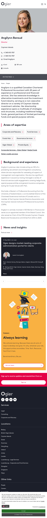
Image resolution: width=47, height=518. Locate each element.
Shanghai (4, 466)
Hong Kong (4, 446)
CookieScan (42, 507)
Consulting (4, 414)
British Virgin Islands (7, 433)
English (5, 506)
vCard (4, 65)
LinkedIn (5, 68)
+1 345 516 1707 (7, 56)
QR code (18, 65)
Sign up (23, 382)
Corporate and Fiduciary (8, 417)
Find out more (6, 233)
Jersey (3, 453)
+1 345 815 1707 (7, 52)
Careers (3, 488)
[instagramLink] (7, 399)
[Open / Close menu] (42, 4)
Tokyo (3, 473)
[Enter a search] (45, 4)
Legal (3, 411)
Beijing (3, 429)
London (3, 456)
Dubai (3, 439)
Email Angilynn (8, 59)
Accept (23, 511)
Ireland (3, 449)
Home (3, 83)
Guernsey (4, 443)
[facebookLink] (3, 399)
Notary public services (9, 154)
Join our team (23, 365)
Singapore (4, 469)
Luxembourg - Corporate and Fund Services (14, 463)
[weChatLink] (15, 399)
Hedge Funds (32, 150)
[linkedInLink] (11, 399)
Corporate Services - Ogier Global (14, 150)
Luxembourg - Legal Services (10, 459)
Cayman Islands (6, 436)
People (8, 83)
